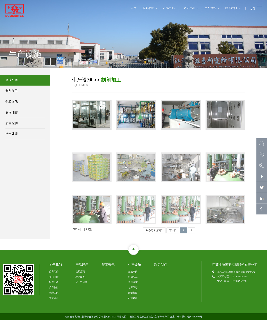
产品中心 (169, 8)
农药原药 (80, 271)
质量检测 (10, 123)
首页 (133, 8)
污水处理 (10, 134)
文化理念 (54, 277)
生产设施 (210, 8)
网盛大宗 (152, 316)
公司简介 (54, 271)
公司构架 (54, 287)
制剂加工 (10, 91)
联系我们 (231, 8)
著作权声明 (163, 316)
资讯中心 (189, 8)
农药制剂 (80, 277)
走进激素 (148, 8)
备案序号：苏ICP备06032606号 (186, 316)
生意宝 (143, 316)
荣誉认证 (54, 298)
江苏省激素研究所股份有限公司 (81, 316)
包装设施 (10, 101)
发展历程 (54, 282)
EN (252, 8)
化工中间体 (81, 282)
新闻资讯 (108, 265)
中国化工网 (133, 316)
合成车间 (10, 80)
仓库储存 (10, 112)
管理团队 (54, 292)
